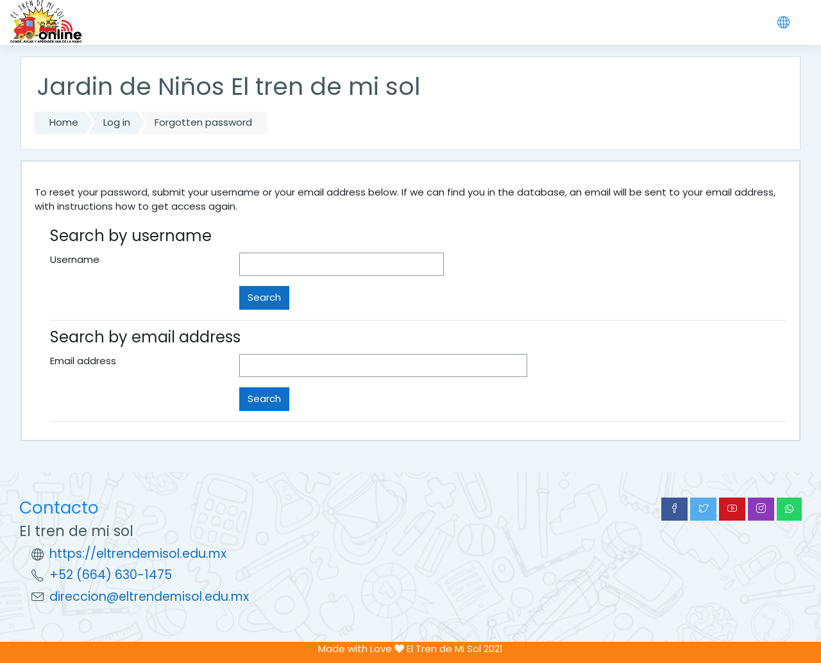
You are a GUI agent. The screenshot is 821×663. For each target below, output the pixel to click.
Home (63, 122)
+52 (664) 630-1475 (110, 574)
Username (74, 259)
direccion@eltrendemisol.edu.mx (149, 596)
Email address (83, 360)
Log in (116, 122)
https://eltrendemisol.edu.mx (137, 553)
